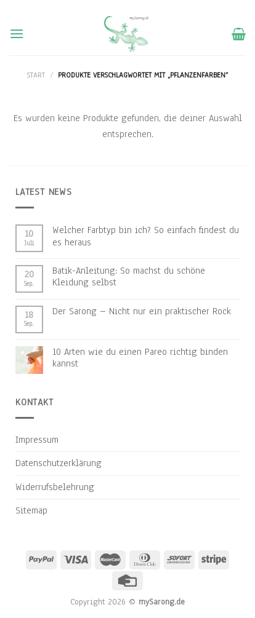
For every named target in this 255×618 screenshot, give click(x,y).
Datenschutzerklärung (58, 463)
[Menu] (16, 33)
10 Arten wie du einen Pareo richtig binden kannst (140, 358)
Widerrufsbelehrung (54, 487)
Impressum (37, 440)
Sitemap (31, 510)
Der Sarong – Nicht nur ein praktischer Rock (141, 311)
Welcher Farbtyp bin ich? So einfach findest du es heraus (145, 236)
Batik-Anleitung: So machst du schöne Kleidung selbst (128, 276)
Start (36, 75)
